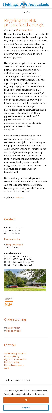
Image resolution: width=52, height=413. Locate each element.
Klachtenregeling (11, 362)
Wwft (6, 368)
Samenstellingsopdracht (15, 353)
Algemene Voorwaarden (15, 359)
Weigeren (26, 407)
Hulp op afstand (13, 330)
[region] (26, 399)
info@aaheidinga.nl (14, 244)
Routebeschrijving (12, 239)
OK (26, 400)
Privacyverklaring (11, 356)
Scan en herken (13, 328)
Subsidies (19, 197)
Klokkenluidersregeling (14, 365)
